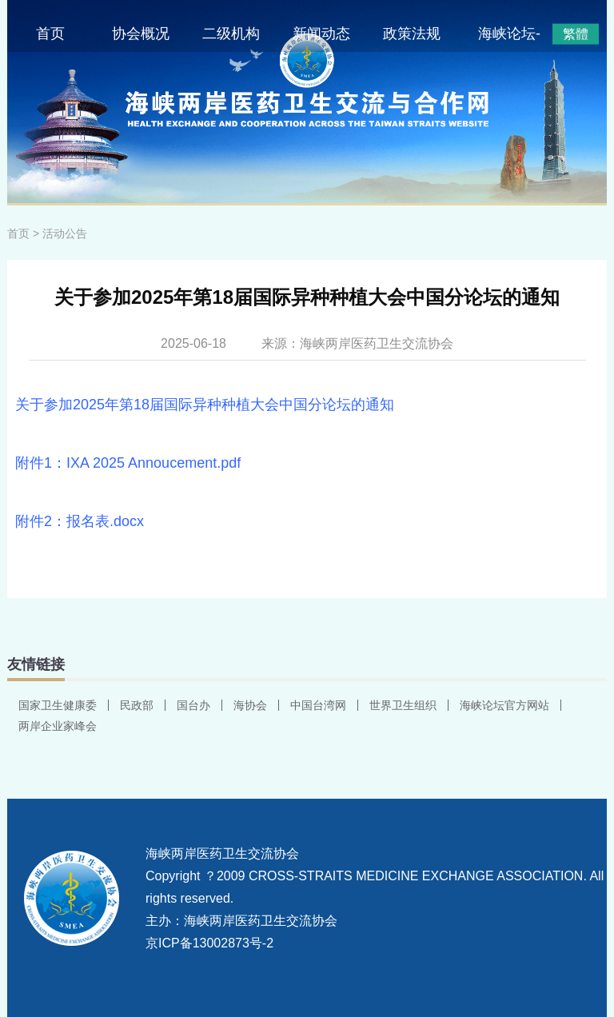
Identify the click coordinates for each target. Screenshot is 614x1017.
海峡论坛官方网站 (504, 705)
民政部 (137, 705)
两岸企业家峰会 (57, 726)
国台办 (193, 705)
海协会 (250, 705)
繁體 (575, 33)
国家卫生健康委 (57, 705)
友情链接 (36, 664)
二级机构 (231, 34)
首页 (50, 34)
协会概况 (140, 34)
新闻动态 (321, 34)
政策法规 (412, 34)
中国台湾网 (318, 705)
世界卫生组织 (403, 705)
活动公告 (64, 233)
